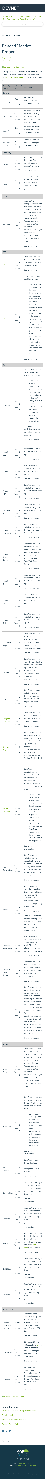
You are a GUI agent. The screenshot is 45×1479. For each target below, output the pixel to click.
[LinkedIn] (10, 1431)
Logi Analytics (7, 16)
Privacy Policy (21, 1476)
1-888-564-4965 (24, 1463)
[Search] (22, 24)
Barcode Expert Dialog (11, 1424)
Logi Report (18, 16)
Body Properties (8, 1415)
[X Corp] (6, 1431)
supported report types (14, 77)
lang (38, 1370)
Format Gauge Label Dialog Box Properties (19, 1411)
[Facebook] (3, 1431)
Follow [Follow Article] (6, 59)
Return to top (8, 1441)
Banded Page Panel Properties (14, 1420)
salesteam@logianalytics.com (25, 1466)
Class (5, 264)
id (37, 1345)
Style (4, 318)
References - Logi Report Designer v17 (21, 19)
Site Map (29, 1476)
